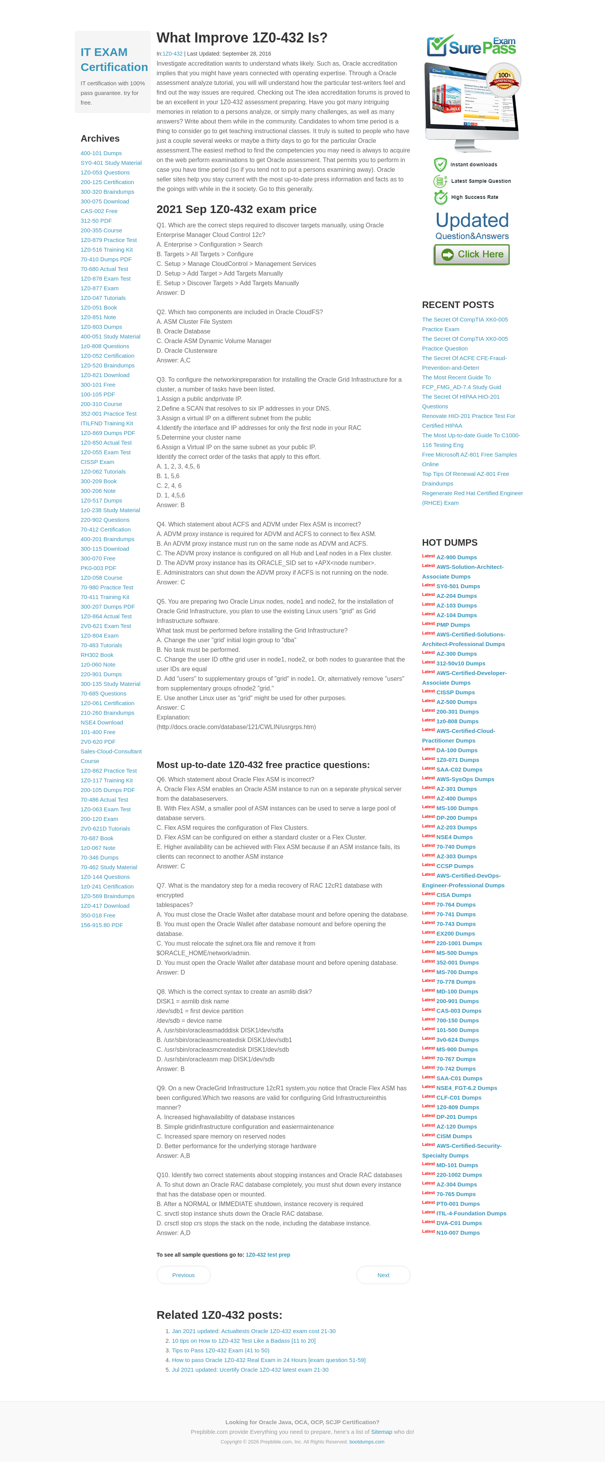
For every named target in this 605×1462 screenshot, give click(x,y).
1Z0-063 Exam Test (106, 809)
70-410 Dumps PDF (106, 259)
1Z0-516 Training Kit (107, 249)
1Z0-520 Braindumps (108, 365)
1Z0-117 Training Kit (107, 780)
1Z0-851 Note (98, 317)
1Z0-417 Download (105, 905)
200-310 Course (101, 404)
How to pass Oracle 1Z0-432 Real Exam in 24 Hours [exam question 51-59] (269, 1360)
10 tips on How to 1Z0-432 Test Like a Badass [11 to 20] (244, 1340)
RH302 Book (97, 654)
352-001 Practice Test (109, 413)
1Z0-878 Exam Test (106, 278)
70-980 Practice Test (107, 587)
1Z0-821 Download (105, 375)
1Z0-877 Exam (99, 288)
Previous (183, 1275)
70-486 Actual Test (104, 799)
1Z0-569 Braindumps (108, 896)
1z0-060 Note (98, 664)
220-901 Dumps (101, 674)
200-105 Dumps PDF (108, 790)
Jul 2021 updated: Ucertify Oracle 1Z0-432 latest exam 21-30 (250, 1369)
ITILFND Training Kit (107, 423)
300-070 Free (98, 558)
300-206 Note (98, 490)
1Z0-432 (172, 54)
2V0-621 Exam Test (106, 626)
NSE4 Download (102, 722)
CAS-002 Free (99, 211)
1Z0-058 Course (101, 577)
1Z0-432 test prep (268, 1255)
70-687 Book (97, 838)
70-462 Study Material (109, 867)
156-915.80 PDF (102, 925)
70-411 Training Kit (105, 597)
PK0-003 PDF (99, 568)
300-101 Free (98, 384)
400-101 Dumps (101, 153)
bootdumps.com (367, 1442)
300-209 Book (99, 481)
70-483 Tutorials (101, 645)
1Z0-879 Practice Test (109, 240)
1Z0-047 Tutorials (103, 297)
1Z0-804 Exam (99, 635)
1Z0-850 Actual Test (106, 442)
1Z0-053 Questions (105, 172)
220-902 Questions (105, 519)
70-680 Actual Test (104, 269)
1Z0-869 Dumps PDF (108, 433)
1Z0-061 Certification (107, 703)
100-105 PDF (98, 394)
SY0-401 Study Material (111, 162)
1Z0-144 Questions (105, 876)
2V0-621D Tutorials (105, 828)
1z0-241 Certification (107, 886)
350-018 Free (98, 915)
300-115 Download (105, 548)
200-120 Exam (99, 819)
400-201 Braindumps (107, 539)
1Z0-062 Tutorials (103, 471)
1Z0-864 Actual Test (106, 616)
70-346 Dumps (99, 857)
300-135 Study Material (110, 683)
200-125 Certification (107, 182)
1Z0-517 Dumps (101, 500)
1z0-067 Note (98, 847)
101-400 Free (98, 732)
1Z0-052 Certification (107, 355)
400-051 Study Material (110, 336)
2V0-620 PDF (98, 741)
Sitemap (381, 1431)
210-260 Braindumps (107, 712)
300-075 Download (105, 201)
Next (384, 1275)
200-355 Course (101, 230)
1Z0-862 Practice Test (109, 770)
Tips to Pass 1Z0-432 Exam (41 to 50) (221, 1350)
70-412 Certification (106, 529)
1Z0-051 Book (99, 307)
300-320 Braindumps (107, 191)
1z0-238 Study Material (110, 510)
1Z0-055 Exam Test (106, 452)
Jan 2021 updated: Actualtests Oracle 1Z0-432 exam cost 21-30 (254, 1331)
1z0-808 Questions (105, 346)
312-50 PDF (96, 220)
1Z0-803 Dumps (101, 326)
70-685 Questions (103, 693)
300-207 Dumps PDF (108, 606)
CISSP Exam (97, 462)
